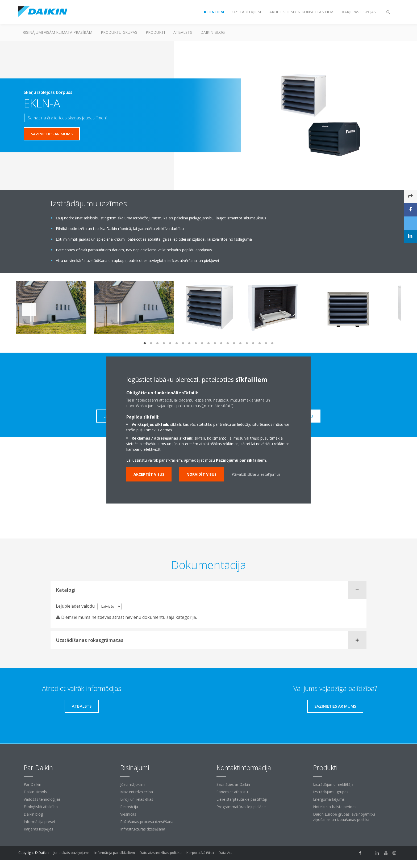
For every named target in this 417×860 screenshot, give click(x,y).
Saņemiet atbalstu (232, 791)
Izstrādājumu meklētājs (333, 784)
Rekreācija (129, 806)
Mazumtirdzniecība (136, 791)
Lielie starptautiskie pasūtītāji (241, 799)
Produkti (155, 32)
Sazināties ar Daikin (233, 784)
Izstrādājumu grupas (330, 791)
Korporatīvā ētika (200, 852)
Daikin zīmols (35, 791)
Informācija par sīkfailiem (114, 852)
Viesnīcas (128, 814)
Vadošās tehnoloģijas (42, 799)
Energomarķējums (329, 799)
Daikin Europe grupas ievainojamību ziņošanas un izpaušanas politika (344, 817)
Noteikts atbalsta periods (334, 806)
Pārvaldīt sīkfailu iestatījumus (256, 474)
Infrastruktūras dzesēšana (142, 829)
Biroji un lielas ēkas (136, 799)
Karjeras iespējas (38, 829)
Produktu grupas (119, 32)
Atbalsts (182, 32)
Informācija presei (39, 821)
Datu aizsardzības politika (161, 852)
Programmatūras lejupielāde (241, 806)
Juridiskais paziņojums (71, 852)
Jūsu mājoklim (132, 784)
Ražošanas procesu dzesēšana (146, 821)
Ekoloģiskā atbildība (41, 806)
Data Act (225, 852)
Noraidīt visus (201, 474)
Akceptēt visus (149, 474)
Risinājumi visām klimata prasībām (57, 32)
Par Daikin (32, 784)
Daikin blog (213, 32)
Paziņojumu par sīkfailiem (241, 460)
